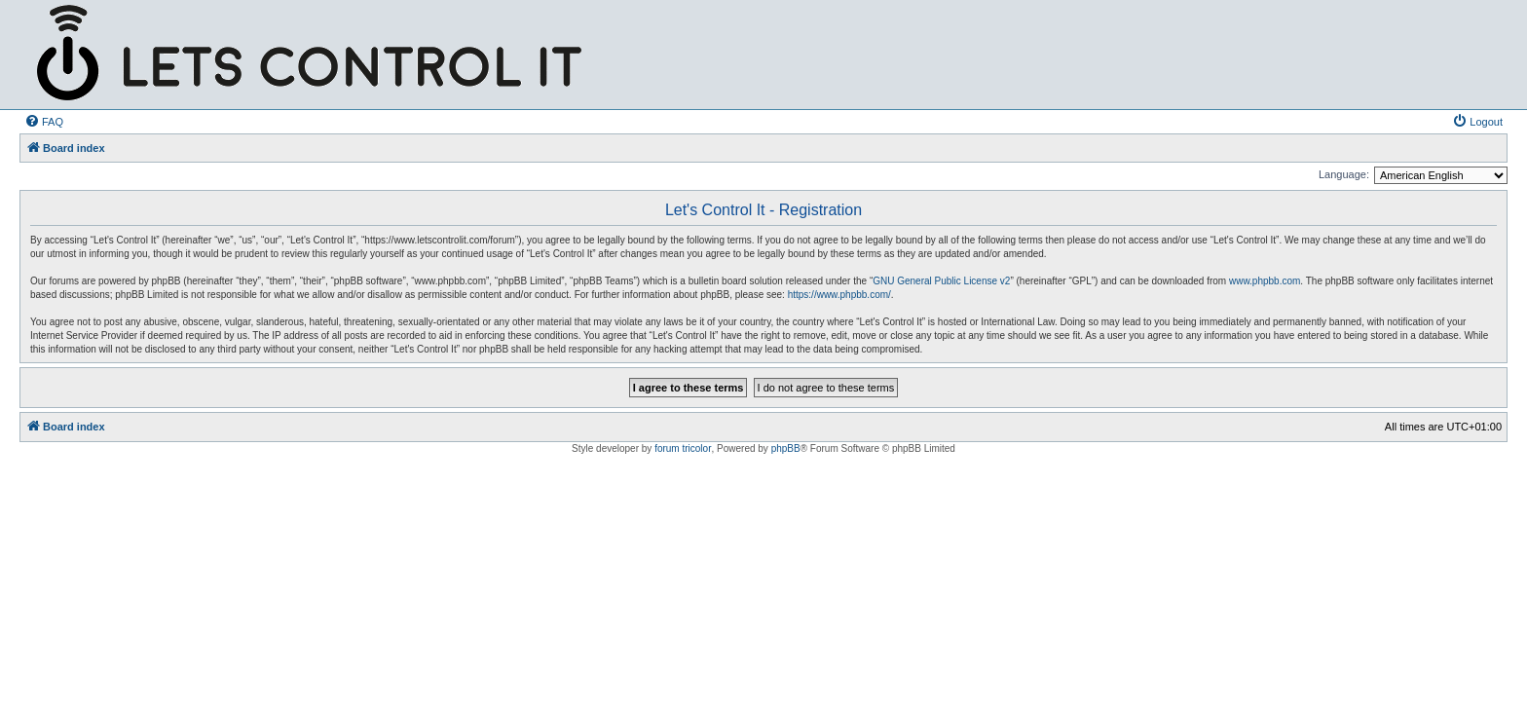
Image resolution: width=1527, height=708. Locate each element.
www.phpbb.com (1264, 281)
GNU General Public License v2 (941, 281)
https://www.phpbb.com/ (839, 294)
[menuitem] (43, 121)
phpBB (786, 448)
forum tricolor (682, 448)
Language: (1344, 174)
